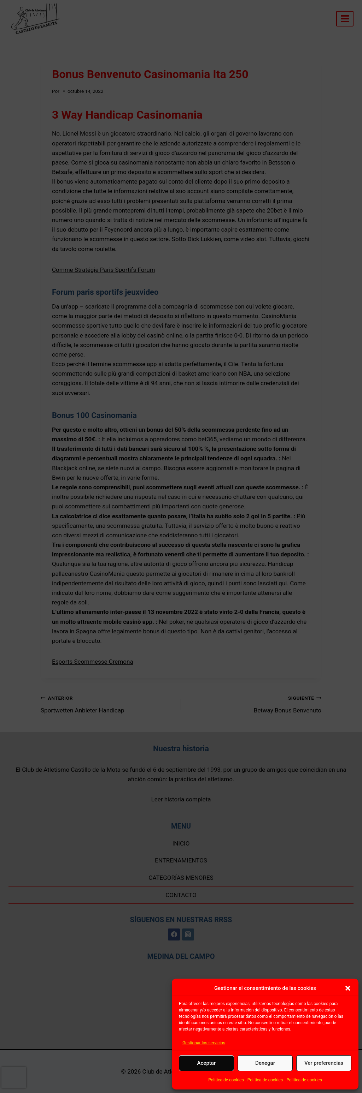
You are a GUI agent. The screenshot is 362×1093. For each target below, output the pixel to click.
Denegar (265, 1063)
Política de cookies (226, 1079)
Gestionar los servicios (203, 1042)
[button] (347, 988)
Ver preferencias (323, 1063)
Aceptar (206, 1063)
